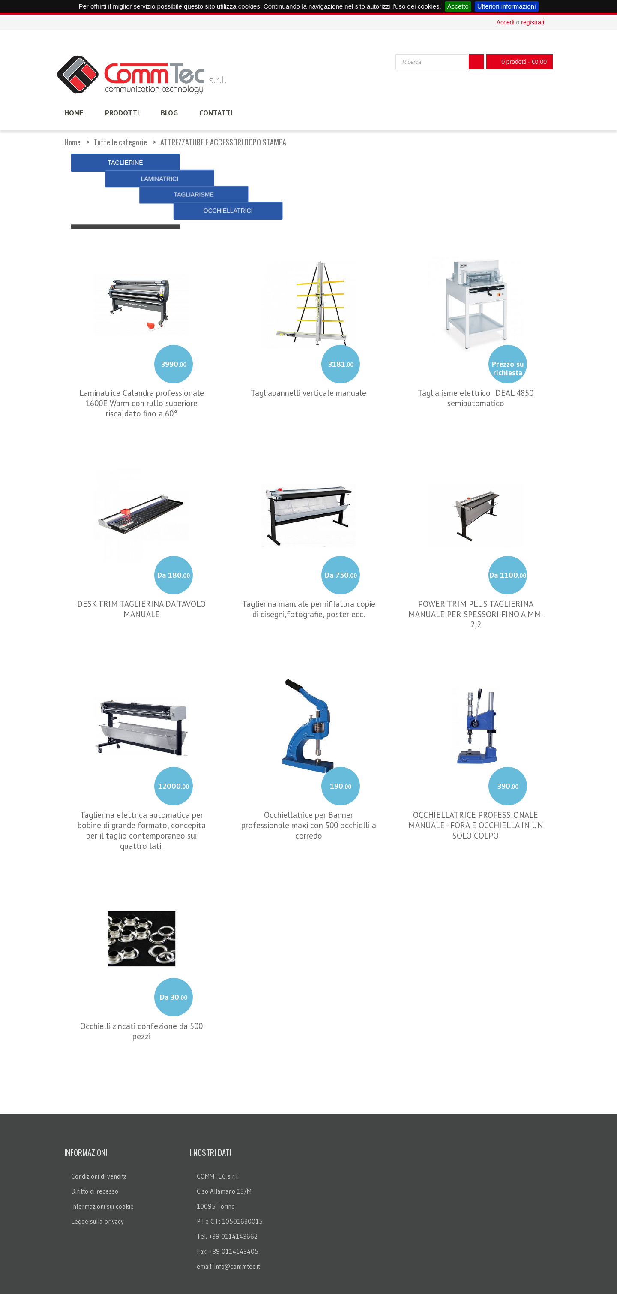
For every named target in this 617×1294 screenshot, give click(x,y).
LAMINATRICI (248, 162)
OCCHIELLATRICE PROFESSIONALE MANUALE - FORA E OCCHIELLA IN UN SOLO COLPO (475, 794)
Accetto (458, 6)
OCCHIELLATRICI (491, 162)
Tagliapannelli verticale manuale (308, 362)
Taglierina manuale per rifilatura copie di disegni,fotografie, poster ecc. (308, 578)
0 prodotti (517, 61)
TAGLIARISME (369, 162)
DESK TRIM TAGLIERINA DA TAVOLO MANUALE (141, 578)
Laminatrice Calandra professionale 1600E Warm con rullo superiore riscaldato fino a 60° (141, 372)
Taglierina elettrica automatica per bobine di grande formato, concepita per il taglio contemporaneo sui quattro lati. (142, 799)
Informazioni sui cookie (102, 1176)
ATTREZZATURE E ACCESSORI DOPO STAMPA (223, 142)
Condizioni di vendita (99, 1146)
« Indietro (125, 184)
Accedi (506, 22)
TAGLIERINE (125, 162)
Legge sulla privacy (97, 1191)
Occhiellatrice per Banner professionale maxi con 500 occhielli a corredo (308, 794)
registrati (532, 22)
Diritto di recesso (94, 1161)
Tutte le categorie (120, 142)
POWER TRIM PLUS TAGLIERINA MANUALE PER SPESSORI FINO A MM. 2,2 (475, 583)
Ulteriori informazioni (506, 6)
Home (72, 142)
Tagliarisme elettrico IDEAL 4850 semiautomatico (475, 367)
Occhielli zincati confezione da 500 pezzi (141, 1000)
